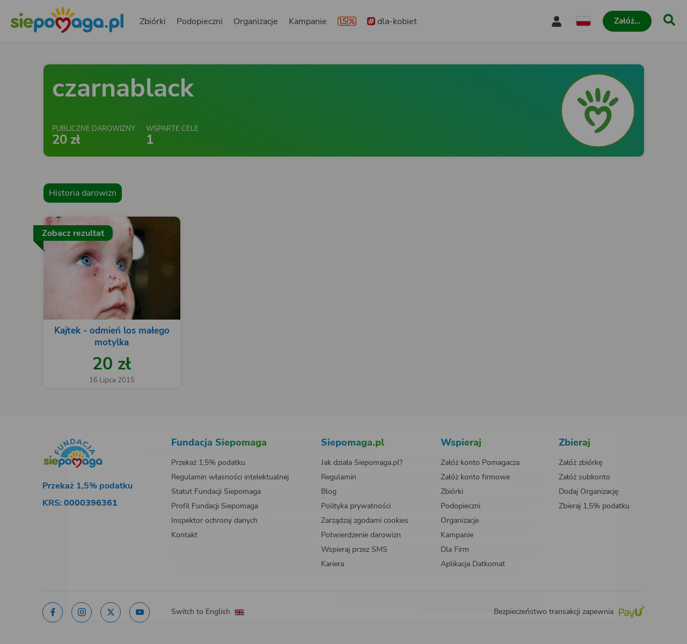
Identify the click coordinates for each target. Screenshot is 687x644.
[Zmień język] (108, 432)
